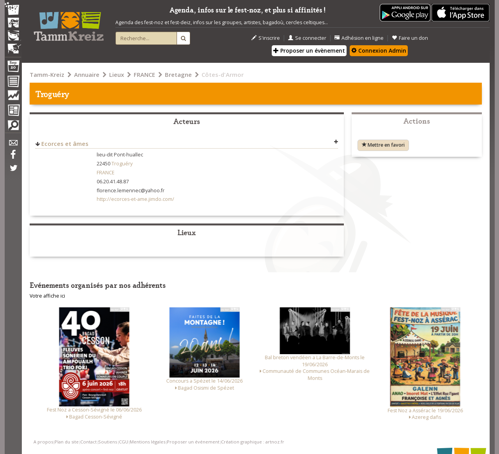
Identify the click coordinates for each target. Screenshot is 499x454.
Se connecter (307, 38)
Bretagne (178, 74)
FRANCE (144, 74)
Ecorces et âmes (64, 143)
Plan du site (67, 442)
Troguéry (122, 163)
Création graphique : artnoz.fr (252, 442)
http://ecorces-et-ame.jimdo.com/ (135, 199)
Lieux (116, 74)
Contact (88, 442)
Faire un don (410, 38)
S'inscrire (265, 38)
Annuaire (86, 74)
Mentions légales (147, 442)
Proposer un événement (193, 442)
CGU (123, 442)
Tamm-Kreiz (47, 74)
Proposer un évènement (309, 50)
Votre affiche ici (47, 296)
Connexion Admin (378, 50)
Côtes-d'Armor (223, 74)
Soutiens (107, 442)
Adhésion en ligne (359, 38)
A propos (43, 442)
